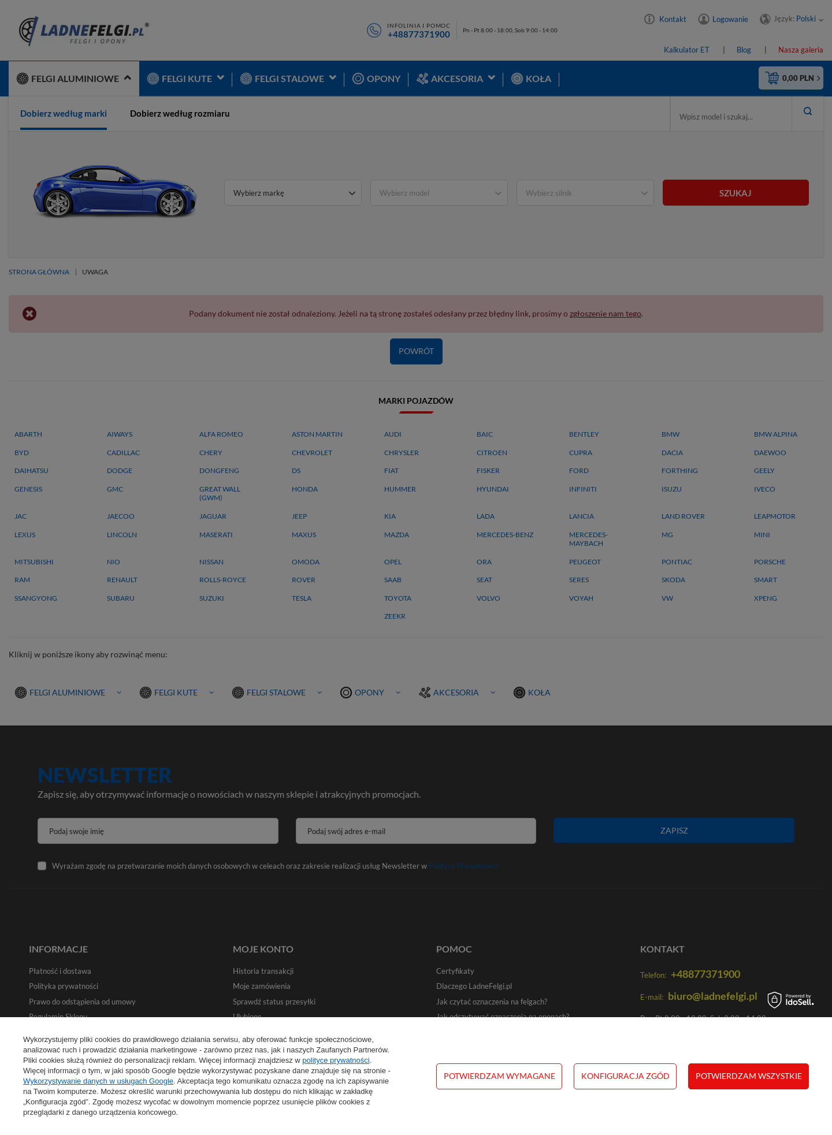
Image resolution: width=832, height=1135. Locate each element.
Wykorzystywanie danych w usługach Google (98, 1081)
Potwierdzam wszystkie (749, 1076)
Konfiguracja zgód (625, 1076)
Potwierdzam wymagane (499, 1076)
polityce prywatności (335, 1060)
